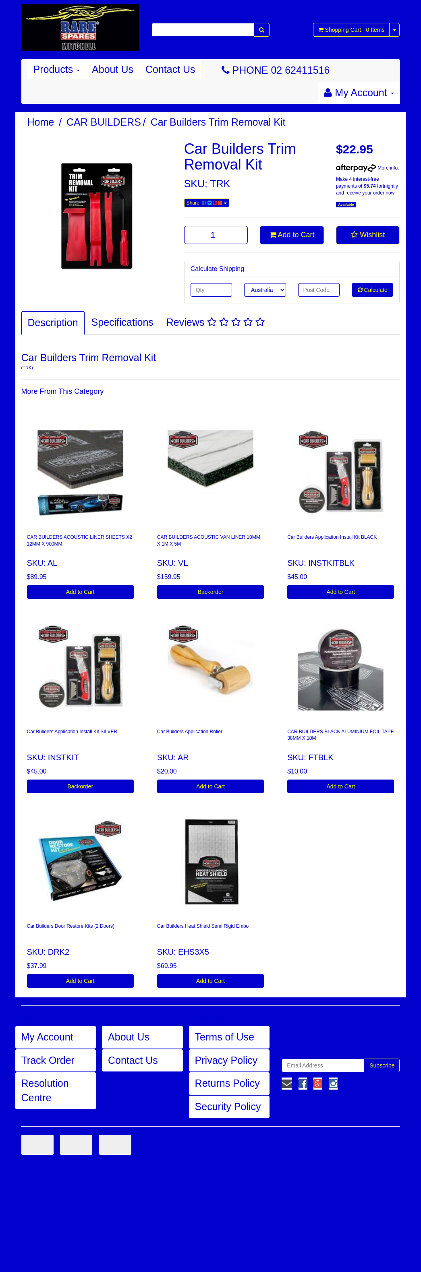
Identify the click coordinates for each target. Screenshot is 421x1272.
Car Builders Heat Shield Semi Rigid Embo (203, 926)
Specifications (122, 322)
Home (40, 122)
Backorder (211, 592)
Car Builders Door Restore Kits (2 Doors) (70, 926)
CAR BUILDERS (103, 122)
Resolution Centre (45, 1090)
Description (53, 322)
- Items (351, 30)
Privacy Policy (226, 1060)
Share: (207, 203)
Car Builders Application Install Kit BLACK (332, 537)
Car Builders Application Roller (189, 731)
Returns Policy (227, 1083)
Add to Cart (292, 235)
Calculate (373, 290)
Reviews (215, 322)
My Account (47, 1036)
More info (367, 168)
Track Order (48, 1060)
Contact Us (170, 69)
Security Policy (228, 1106)
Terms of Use (224, 1036)
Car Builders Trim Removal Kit (218, 122)
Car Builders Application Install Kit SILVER (72, 731)
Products (56, 69)
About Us (112, 69)
